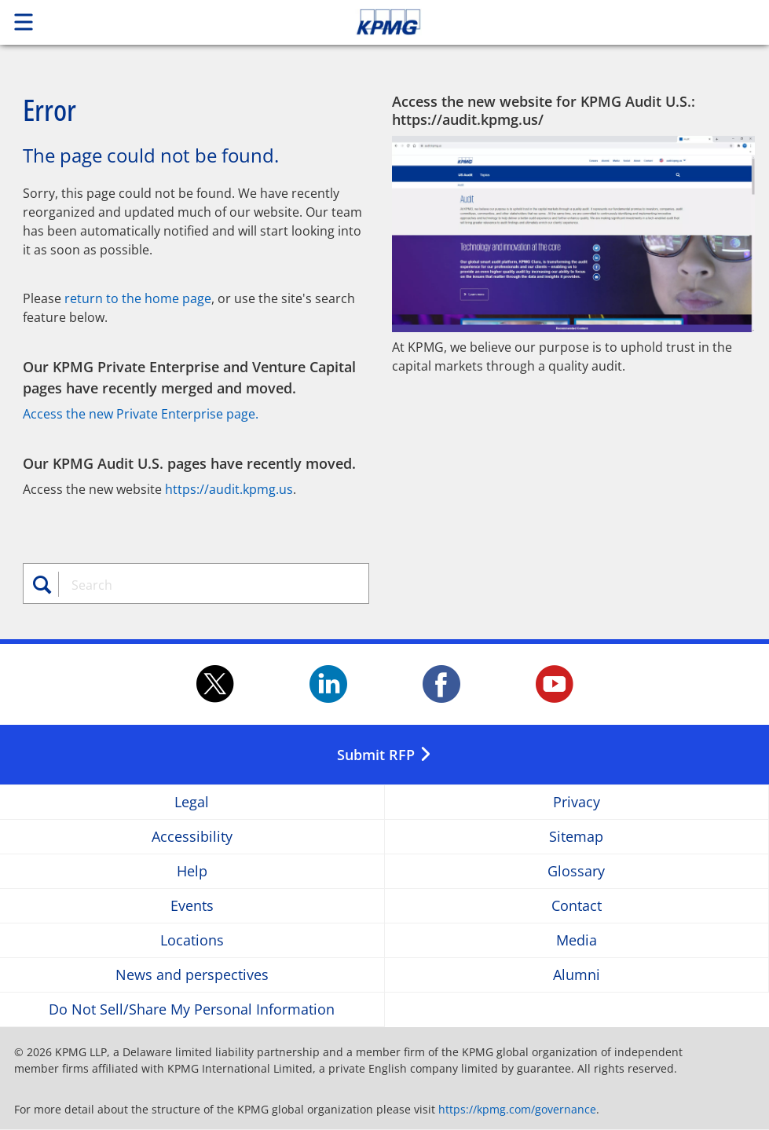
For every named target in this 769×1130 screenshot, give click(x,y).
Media (576, 940)
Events (192, 906)
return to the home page (137, 298)
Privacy (576, 802)
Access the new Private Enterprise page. (140, 413)
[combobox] (205, 585)
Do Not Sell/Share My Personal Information (192, 1009)
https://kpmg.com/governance (517, 1109)
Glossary (576, 871)
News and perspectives (192, 975)
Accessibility (192, 837)
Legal (191, 802)
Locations (192, 940)
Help (192, 871)
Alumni (576, 975)
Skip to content (539, 22)
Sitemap (576, 837)
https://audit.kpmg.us (229, 489)
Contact (576, 906)
